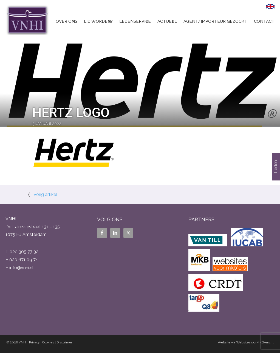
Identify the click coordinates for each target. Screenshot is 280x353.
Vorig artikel (45, 194)
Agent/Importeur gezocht (215, 21)
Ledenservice (135, 21)
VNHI (23, 342)
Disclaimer (64, 342)
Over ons (66, 21)
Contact (264, 21)
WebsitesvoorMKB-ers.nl (254, 342)
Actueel (167, 21)
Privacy (34, 342)
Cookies (48, 342)
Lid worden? (98, 21)
